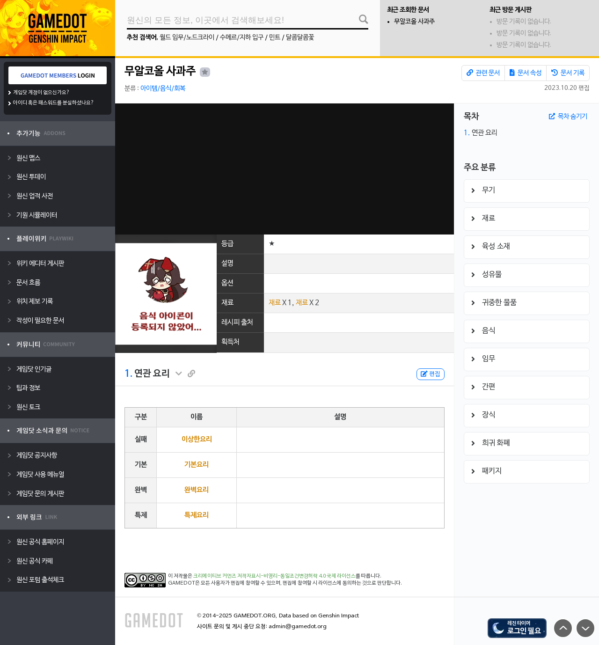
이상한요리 (197, 439)
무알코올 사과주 (414, 21)
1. (128, 374)
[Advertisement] (284, 169)
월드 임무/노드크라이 (187, 37)
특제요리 (196, 515)
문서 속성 (525, 73)
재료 (275, 303)
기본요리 (196, 465)
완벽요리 (196, 490)
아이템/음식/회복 (162, 88)
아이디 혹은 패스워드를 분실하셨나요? (53, 103)
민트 (274, 37)
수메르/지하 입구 (241, 37)
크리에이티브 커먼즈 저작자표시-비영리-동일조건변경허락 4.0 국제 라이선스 (274, 576)
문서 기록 (567, 73)
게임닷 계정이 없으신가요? (41, 92)
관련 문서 (483, 73)
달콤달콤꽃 (300, 37)
